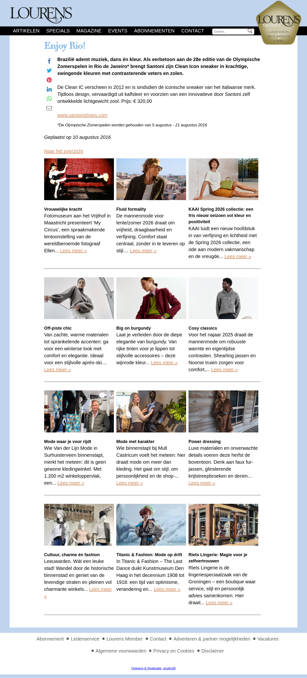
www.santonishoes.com (82, 115)
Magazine (89, 30)
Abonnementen (154, 30)
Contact (192, 30)
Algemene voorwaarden (121, 650)
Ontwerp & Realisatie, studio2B (153, 668)
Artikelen (26, 30)
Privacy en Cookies (173, 650)
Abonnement (50, 638)
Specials (58, 30)
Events (117, 30)
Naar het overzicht (63, 151)
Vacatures (268, 638)
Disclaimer (212, 650)
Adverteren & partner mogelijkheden (211, 638)
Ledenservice (85, 638)
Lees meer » (73, 250)
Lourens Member (124, 638)
